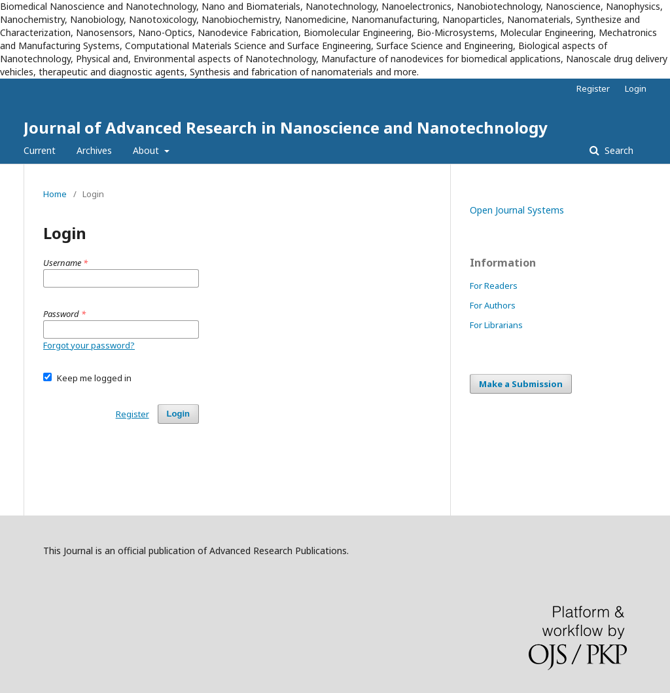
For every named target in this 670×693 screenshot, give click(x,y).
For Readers (494, 285)
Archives (94, 150)
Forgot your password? (89, 345)
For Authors (493, 305)
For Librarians (496, 325)
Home (55, 194)
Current (40, 150)
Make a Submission (521, 384)
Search (617, 150)
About (147, 150)
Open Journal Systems (517, 210)
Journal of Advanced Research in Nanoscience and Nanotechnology (286, 127)
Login (635, 88)
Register (593, 88)
